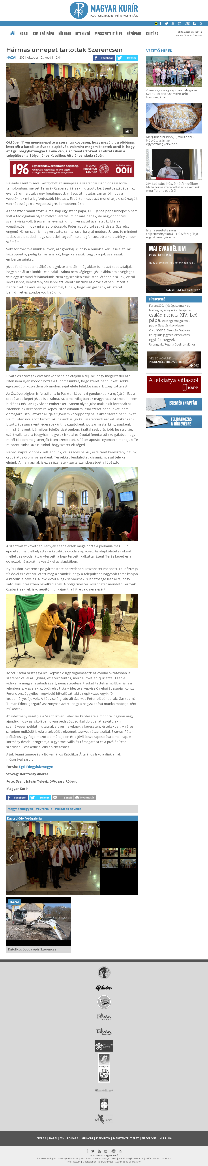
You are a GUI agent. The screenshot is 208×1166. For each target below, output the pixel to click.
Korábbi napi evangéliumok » (183, 289)
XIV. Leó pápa (43, 34)
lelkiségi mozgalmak (175, 321)
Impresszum (74, 1161)
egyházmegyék (162, 339)
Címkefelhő (157, 299)
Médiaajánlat (89, 1161)
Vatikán (184, 330)
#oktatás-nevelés (68, 809)
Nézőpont (134, 34)
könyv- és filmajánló (177, 310)
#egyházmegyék (20, 809)
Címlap (41, 1138)
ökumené (157, 330)
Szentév (172, 330)
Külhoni (65, 34)
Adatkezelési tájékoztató (128, 1161)
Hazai (24, 34)
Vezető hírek (159, 50)
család (155, 314)
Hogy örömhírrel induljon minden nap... (172, 254)
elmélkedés (182, 335)
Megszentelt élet (108, 34)
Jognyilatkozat (105, 1161)
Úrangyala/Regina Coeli (165, 344)
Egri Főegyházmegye (36, 766)
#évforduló (44, 809)
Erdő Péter (171, 315)
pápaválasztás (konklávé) (166, 325)
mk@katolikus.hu (134, 1158)
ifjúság (169, 306)
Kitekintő (82, 34)
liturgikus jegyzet (161, 335)
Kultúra (152, 34)
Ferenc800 (156, 306)
